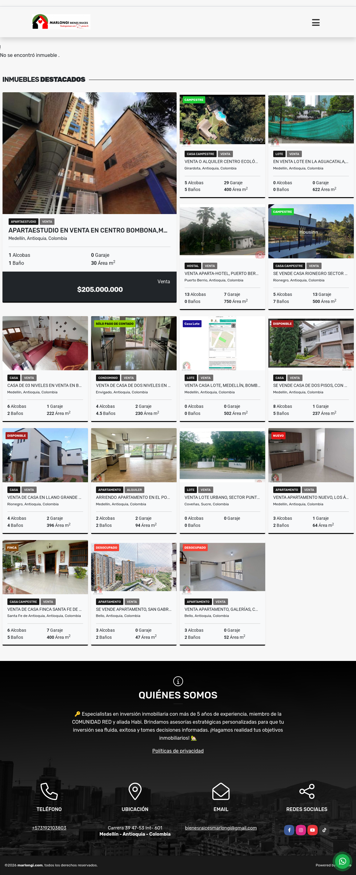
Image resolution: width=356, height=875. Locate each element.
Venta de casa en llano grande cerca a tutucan (45, 497)
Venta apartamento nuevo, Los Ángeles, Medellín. (311, 497)
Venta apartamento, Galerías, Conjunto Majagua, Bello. (222, 609)
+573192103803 (49, 828)
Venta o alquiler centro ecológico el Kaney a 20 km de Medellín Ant (222, 161)
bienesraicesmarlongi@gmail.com (221, 828)
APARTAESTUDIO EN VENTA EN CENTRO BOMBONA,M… (88, 230)
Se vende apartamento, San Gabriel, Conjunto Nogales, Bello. (134, 609)
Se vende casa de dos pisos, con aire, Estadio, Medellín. (311, 385)
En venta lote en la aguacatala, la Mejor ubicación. (311, 161)
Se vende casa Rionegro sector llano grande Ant (311, 273)
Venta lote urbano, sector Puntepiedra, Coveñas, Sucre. (222, 497)
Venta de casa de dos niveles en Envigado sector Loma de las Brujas (134, 385)
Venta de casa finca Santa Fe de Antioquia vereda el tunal (45, 609)
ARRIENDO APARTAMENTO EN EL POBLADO (134, 497)
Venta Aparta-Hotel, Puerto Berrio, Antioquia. (222, 273)
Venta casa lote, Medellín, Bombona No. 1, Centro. (222, 385)
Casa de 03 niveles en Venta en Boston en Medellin (45, 385)
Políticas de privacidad (178, 751)
